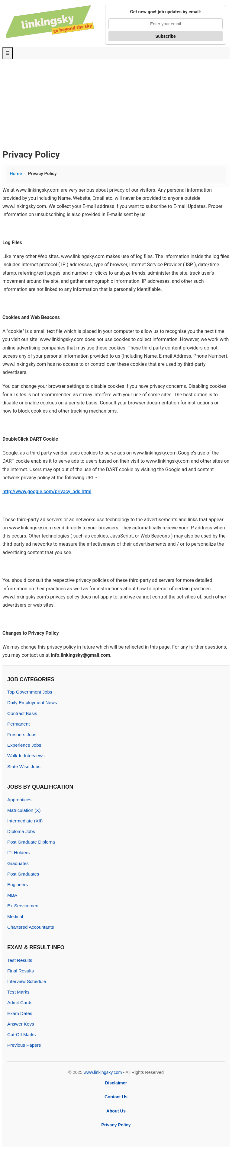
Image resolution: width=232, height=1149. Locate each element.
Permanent (18, 723)
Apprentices (19, 799)
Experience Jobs (24, 745)
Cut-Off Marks (21, 1034)
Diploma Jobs (21, 831)
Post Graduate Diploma (31, 841)
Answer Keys (20, 1023)
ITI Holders (18, 852)
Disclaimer (116, 1082)
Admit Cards (20, 1002)
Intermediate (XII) (25, 820)
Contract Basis (22, 713)
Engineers (17, 884)
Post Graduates (23, 873)
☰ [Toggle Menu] (7, 53)
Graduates (18, 863)
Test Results (19, 960)
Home (16, 173)
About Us (116, 1111)
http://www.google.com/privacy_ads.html (47, 491)
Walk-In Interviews (26, 755)
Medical (15, 916)
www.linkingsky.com (103, 1072)
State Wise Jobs (23, 766)
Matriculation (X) (24, 810)
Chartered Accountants (30, 927)
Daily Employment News (32, 702)
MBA (12, 895)
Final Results (20, 970)
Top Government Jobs (29, 691)
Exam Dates (19, 1013)
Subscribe (165, 36)
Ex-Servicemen (22, 905)
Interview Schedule (26, 981)
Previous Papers (24, 1045)
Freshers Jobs (21, 734)
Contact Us (116, 1096)
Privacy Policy (116, 1124)
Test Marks (18, 991)
